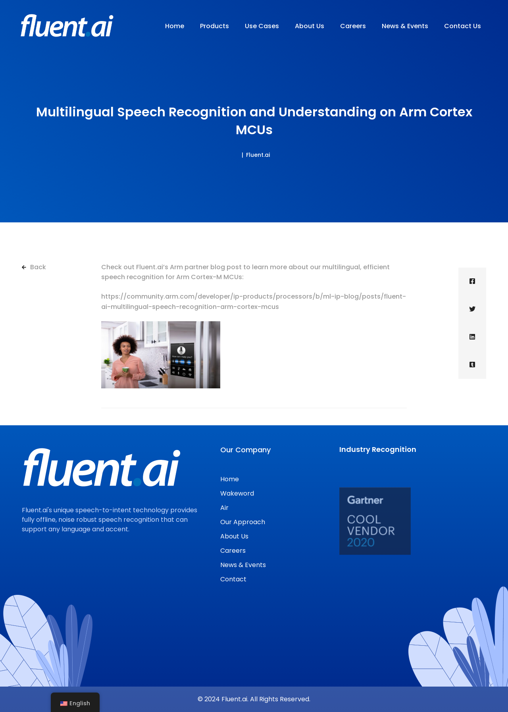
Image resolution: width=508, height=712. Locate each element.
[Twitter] (472, 309)
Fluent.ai (258, 155)
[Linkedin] (472, 337)
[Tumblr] (472, 365)
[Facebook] (472, 281)
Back (34, 267)
